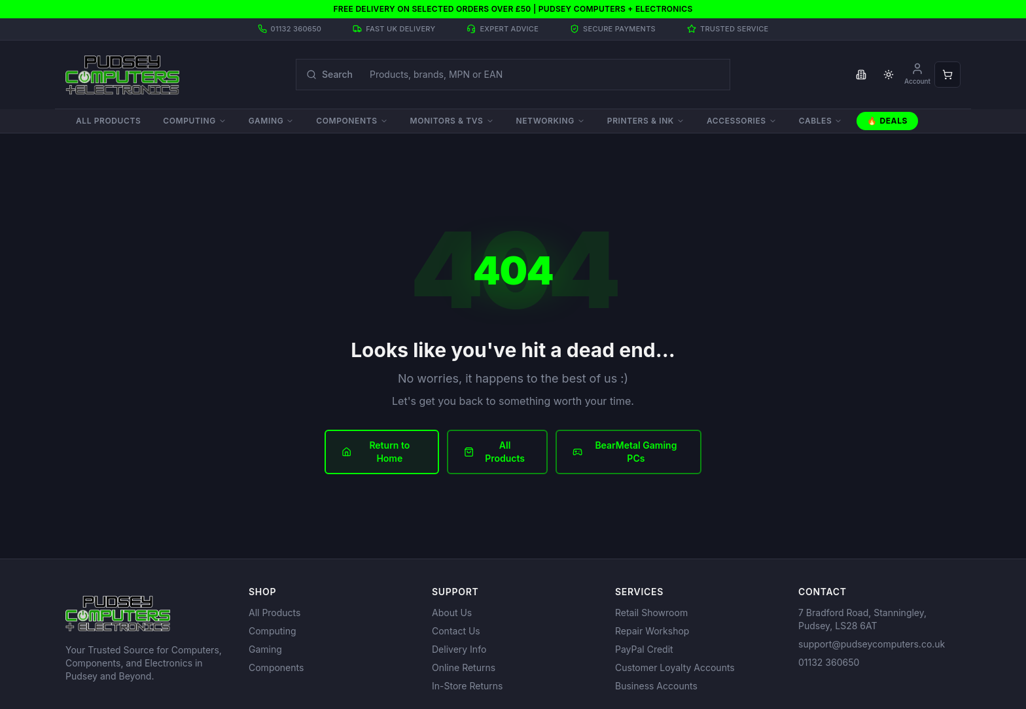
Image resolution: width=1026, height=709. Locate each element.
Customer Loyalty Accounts (675, 667)
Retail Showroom (651, 612)
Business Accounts (656, 685)
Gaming (271, 121)
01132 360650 (828, 662)
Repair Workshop (652, 630)
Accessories (742, 121)
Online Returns (463, 667)
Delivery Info (459, 649)
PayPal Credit (644, 649)
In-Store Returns (467, 685)
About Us (452, 612)
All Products (108, 121)
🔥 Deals (887, 121)
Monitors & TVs (452, 121)
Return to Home (376, 452)
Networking (550, 121)
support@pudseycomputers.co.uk (871, 643)
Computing (194, 121)
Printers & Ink (645, 121)
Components (351, 121)
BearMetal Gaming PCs (625, 452)
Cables (821, 121)
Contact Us (456, 630)
